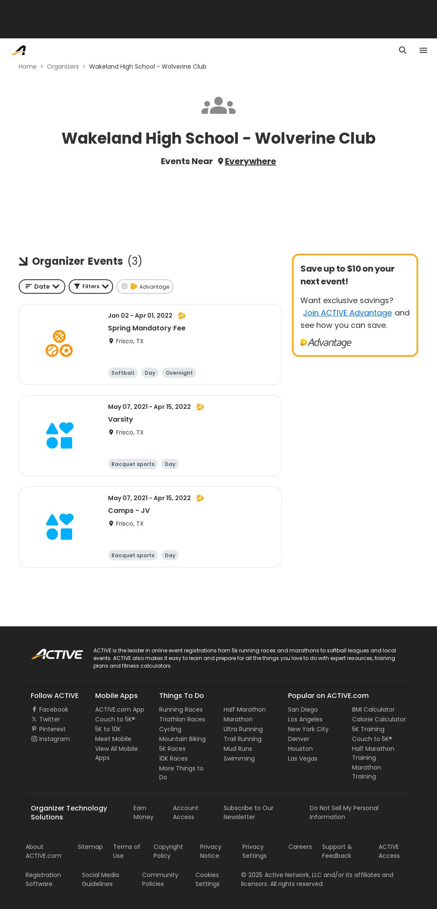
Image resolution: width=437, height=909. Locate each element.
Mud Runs (238, 748)
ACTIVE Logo (49, 651)
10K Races (173, 758)
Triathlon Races (182, 719)
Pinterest (52, 729)
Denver (298, 739)
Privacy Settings (254, 851)
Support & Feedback (337, 851)
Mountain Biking (182, 739)
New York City (308, 729)
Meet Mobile (113, 739)
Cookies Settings (207, 879)
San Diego (303, 709)
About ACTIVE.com (43, 851)
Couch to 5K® (115, 719)
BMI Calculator (373, 709)
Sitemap (90, 846)
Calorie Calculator (379, 719)
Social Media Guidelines (100, 879)
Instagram (54, 739)
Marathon (238, 719)
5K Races (172, 748)
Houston (300, 748)
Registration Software (43, 879)
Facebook (53, 709)
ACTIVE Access (389, 851)
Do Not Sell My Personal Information (344, 812)
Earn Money (144, 812)
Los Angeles (305, 719)
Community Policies (160, 879)
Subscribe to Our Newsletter (249, 812)
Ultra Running (243, 729)
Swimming (239, 758)
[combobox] (42, 286)
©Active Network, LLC (281, 875)
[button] (91, 286)
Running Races (181, 709)
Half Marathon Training (373, 753)
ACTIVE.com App (119, 709)
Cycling (170, 729)
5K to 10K (108, 729)
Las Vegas (303, 758)
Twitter (49, 719)
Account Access (185, 812)
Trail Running (243, 739)
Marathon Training (366, 772)
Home (28, 66)
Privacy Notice (210, 851)
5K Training (368, 729)
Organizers (63, 66)
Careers (300, 846)
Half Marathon (245, 709)
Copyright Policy (168, 851)
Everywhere (250, 161)
